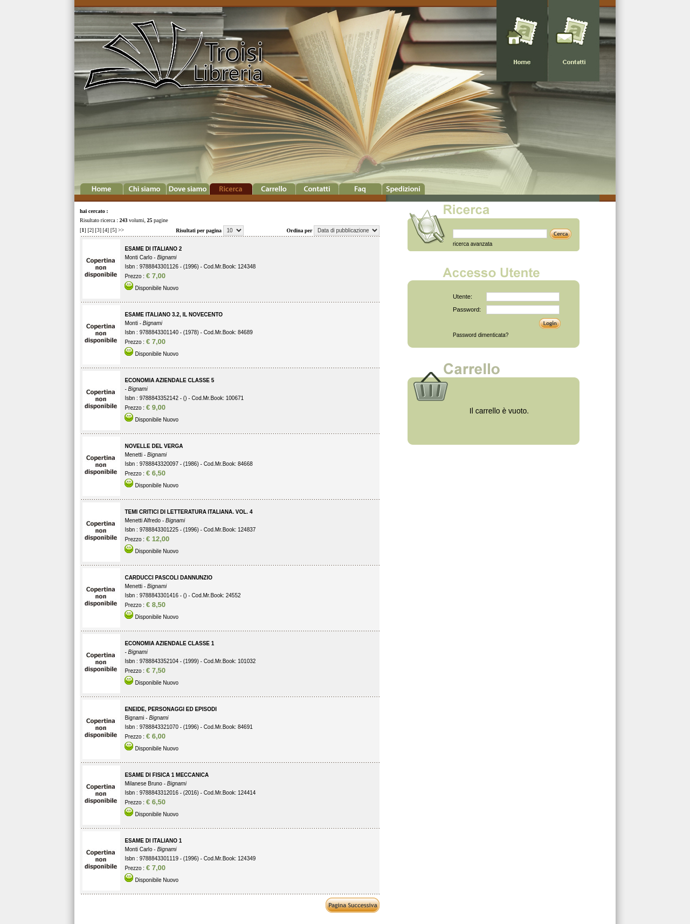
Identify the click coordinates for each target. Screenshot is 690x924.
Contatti (317, 189)
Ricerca (231, 189)
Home (101, 189)
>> (121, 230)
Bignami (166, 257)
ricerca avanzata (472, 244)
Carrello (274, 189)
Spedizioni (403, 189)
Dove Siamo (188, 189)
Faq (360, 189)
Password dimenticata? (480, 335)
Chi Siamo (144, 189)
